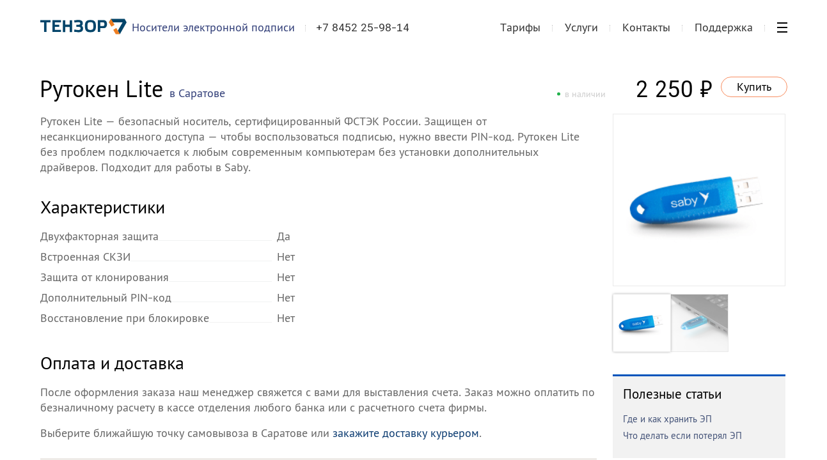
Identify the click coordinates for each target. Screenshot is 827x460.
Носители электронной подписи (219, 34)
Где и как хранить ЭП (667, 419)
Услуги (581, 34)
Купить (754, 86)
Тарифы (520, 34)
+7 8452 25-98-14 (368, 34)
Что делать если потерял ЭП (682, 435)
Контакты (646, 34)
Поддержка (724, 34)
